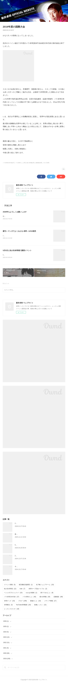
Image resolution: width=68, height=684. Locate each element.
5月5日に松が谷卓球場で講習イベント (17, 251)
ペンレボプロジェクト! (13, 593)
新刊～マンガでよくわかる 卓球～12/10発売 (19, 231)
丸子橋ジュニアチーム (45, 585)
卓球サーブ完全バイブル (38, 589)
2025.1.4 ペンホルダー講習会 (24, 556)
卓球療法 (8, 605)
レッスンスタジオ (11, 609)
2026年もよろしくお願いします (15, 212)
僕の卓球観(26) (30, 162)
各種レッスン (40, 605)
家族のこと (35, 601)
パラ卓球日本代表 (11, 597)
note (22, 589)
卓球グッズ (9, 601)
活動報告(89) (38, 162)
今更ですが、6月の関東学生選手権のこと (28, 567)
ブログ (22, 601)
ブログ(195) (46, 162)
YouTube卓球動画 (23, 605)
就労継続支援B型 (26, 585)
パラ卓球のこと (29, 597)
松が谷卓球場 (10, 589)
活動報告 (58, 597)
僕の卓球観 (44, 597)
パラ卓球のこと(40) (20, 162)
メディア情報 (50, 601)
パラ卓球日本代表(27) (9, 162)
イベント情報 (9, 585)
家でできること (47, 593)
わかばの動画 (31, 593)
